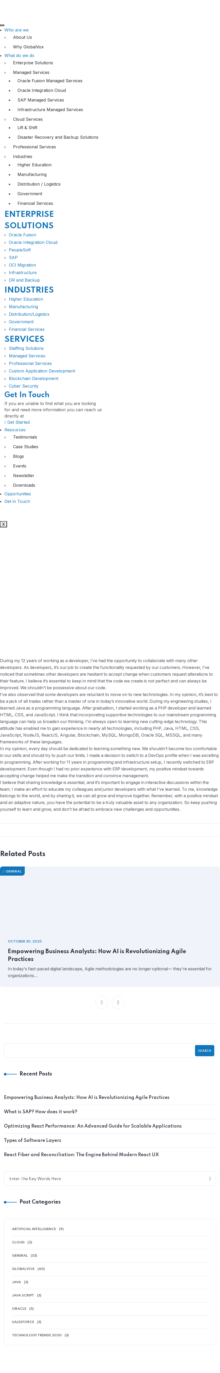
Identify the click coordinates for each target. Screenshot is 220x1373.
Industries (22, 156)
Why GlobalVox (28, 46)
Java (16, 1289)
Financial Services (35, 203)
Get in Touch (17, 501)
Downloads (24, 485)
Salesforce (23, 1329)
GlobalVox (23, 1276)
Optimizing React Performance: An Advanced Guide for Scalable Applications (93, 1133)
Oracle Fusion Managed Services (50, 80)
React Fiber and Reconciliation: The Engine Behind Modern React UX (81, 1162)
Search (204, 1058)
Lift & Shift (27, 127)
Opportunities (17, 493)
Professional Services (34, 146)
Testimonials (25, 437)
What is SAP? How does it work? (40, 1119)
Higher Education (34, 164)
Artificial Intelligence (34, 1236)
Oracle (19, 1316)
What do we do (19, 55)
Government (29, 193)
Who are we (16, 30)
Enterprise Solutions (33, 62)
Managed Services (31, 72)
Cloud (18, 1249)
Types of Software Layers (32, 1147)
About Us (22, 37)
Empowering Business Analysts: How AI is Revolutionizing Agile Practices (98, 963)
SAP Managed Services (40, 100)
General (12, 878)
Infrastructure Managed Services (50, 109)
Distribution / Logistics (39, 184)
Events (19, 466)
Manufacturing (32, 174)
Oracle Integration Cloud (41, 90)
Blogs (18, 456)
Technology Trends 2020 (37, 1342)
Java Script (23, 1302)
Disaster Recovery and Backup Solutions (57, 137)
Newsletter (23, 475)
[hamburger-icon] (2, 25)
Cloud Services (28, 119)
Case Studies (25, 446)
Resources (15, 429)
